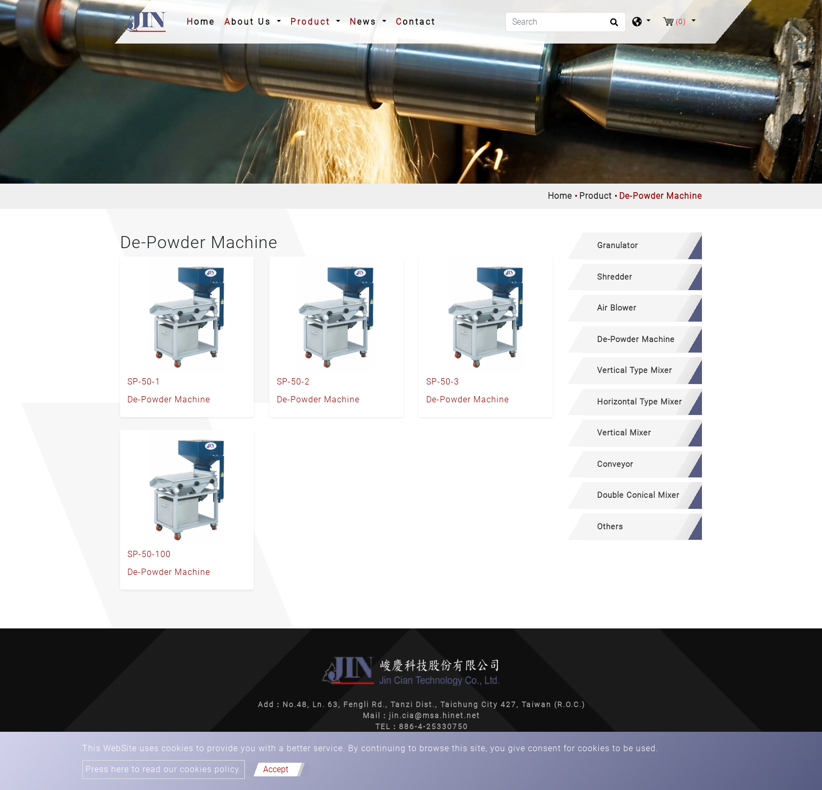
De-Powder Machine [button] (636, 339)
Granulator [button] (617, 245)
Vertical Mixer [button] (624, 432)
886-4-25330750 (433, 726)
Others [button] (610, 526)
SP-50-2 (293, 382)
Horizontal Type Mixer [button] (639, 402)
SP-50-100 (149, 554)
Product (595, 196)
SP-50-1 (143, 382)
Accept (275, 769)
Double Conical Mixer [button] (638, 495)
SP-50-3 (442, 382)
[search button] (612, 26)
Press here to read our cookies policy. (163, 769)
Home (203, 21)
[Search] (565, 22)
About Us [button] (249, 22)
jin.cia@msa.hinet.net (434, 715)
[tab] (635, 246)
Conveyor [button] (615, 464)
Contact (416, 22)
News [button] (365, 22)
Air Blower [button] (616, 308)
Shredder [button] (614, 277)
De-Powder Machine (168, 399)
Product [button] (312, 22)
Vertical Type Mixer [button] (634, 370)
